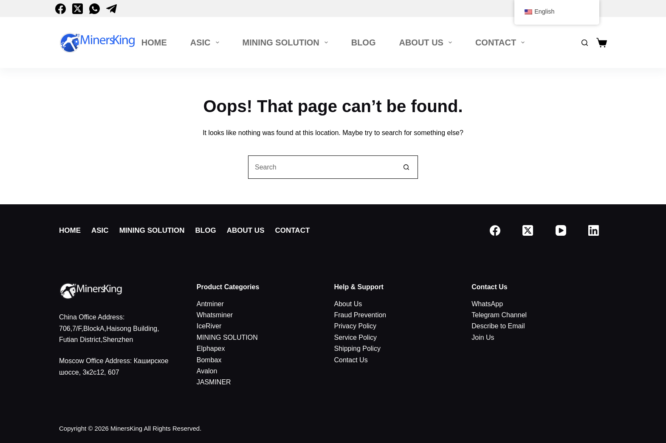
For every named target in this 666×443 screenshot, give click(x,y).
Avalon (207, 371)
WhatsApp (487, 304)
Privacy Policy (355, 326)
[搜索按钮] (406, 167)
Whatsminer (215, 315)
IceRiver (209, 326)
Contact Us (351, 360)
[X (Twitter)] (77, 8)
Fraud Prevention (360, 315)
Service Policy (355, 337)
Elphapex (211, 348)
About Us (427, 42)
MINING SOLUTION (287, 42)
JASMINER (214, 382)
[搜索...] (321, 167)
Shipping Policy (357, 348)
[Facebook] (60, 8)
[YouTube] (560, 230)
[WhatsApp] (94, 8)
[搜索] (584, 43)
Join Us (482, 337)
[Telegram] (111, 8)
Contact (501, 42)
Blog (363, 42)
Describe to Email (498, 326)
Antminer (210, 304)
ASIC (206, 42)
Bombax (209, 360)
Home (154, 42)
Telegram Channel (499, 315)
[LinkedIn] (594, 230)
